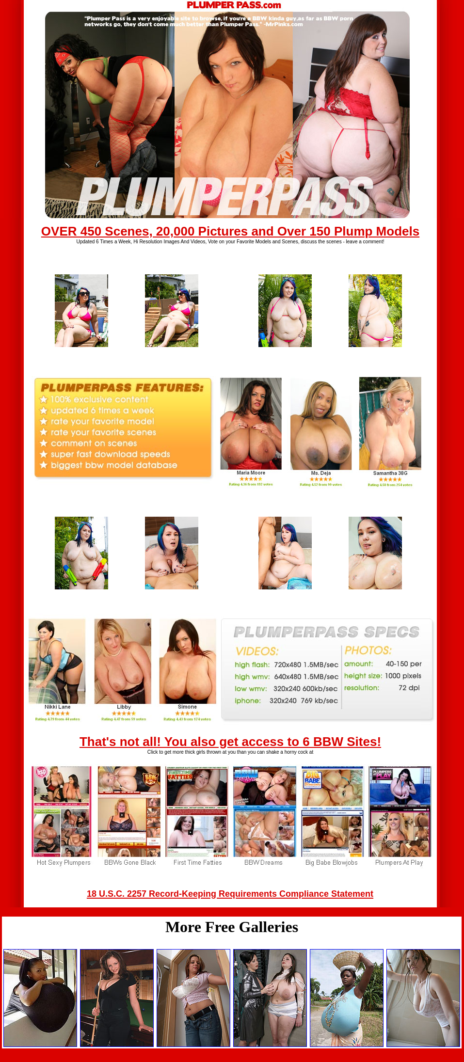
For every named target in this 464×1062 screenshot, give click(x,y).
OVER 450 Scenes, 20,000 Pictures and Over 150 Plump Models (230, 231)
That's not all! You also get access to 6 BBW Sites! (230, 741)
